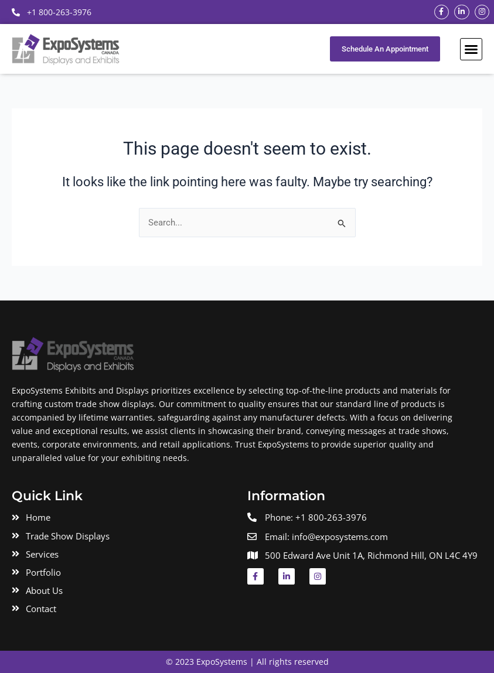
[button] (471, 49)
